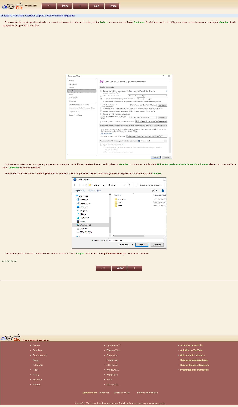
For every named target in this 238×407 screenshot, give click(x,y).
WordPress (112, 374)
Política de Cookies (147, 392)
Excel (35, 360)
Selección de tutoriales (192, 355)
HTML (36, 374)
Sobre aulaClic (122, 392)
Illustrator (37, 379)
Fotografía (38, 365)
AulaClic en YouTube (191, 350)
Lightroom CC (114, 345)
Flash (35, 369)
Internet (36, 384)
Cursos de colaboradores (194, 360)
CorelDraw (38, 350)
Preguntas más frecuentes (194, 369)
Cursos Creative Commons (194, 365)
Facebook (104, 392)
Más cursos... (113, 384)
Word (109, 379)
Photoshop (112, 355)
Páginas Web (113, 350)
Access (36, 345)
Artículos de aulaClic (191, 345)
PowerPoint (112, 360)
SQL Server (112, 365)
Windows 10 (113, 369)
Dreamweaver (40, 355)
